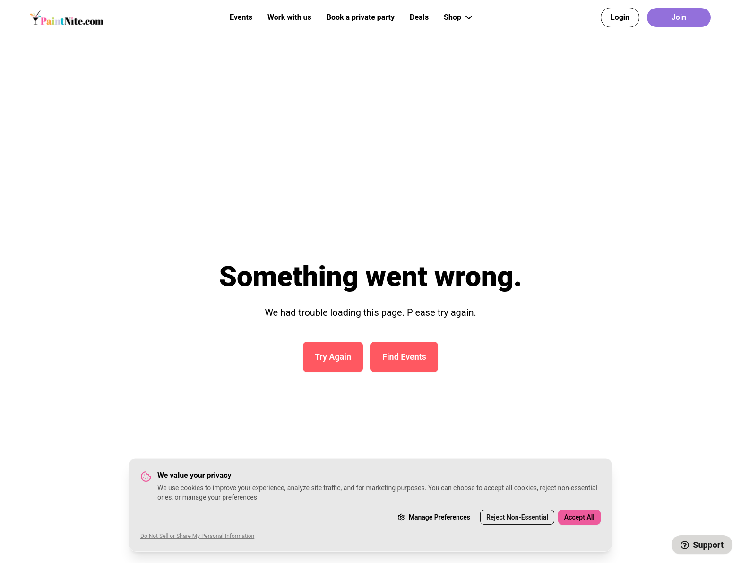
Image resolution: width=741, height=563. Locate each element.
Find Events (404, 357)
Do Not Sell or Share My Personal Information (197, 536)
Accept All (579, 517)
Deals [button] (419, 17)
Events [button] (241, 17)
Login (620, 17)
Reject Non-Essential (517, 517)
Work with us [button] (289, 17)
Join (679, 17)
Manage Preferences (433, 517)
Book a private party (361, 17)
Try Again (333, 357)
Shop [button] (459, 17)
